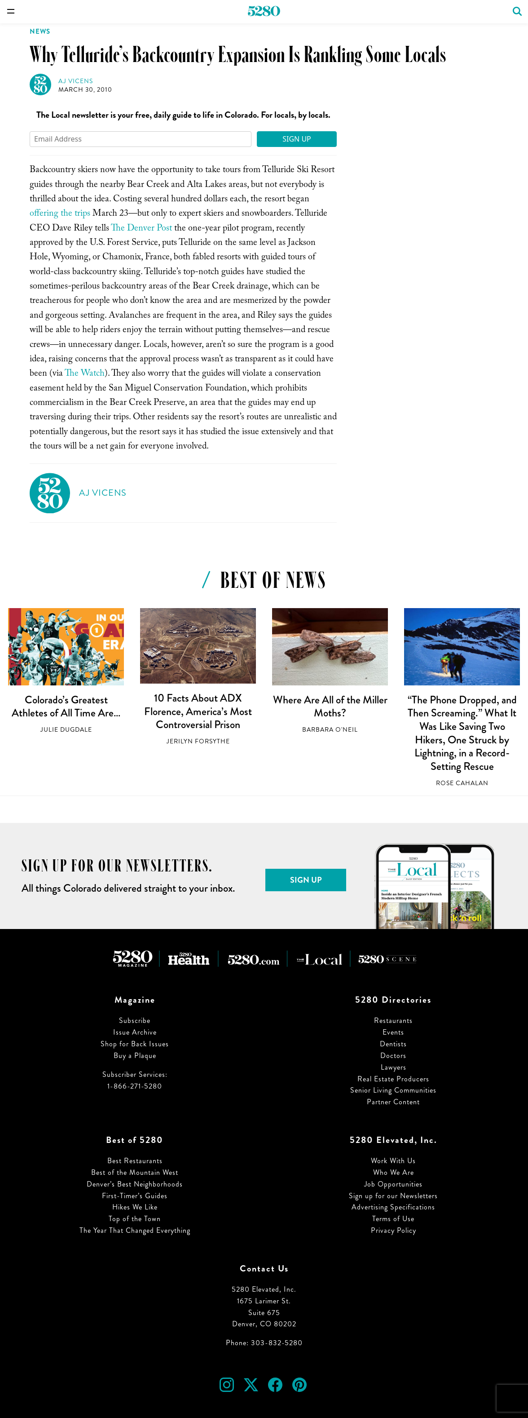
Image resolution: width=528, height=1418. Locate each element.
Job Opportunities (393, 1184)
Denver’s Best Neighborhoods (135, 1184)
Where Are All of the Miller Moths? (330, 706)
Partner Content (393, 1102)
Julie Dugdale (66, 729)
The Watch (85, 374)
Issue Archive (135, 1032)
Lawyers (393, 1067)
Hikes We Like (135, 1207)
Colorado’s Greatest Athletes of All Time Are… (66, 706)
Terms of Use (393, 1219)
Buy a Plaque (135, 1055)
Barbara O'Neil (330, 729)
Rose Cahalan (462, 783)
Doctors (393, 1055)
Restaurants (393, 1020)
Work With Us (393, 1161)
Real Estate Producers (393, 1079)
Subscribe (134, 1020)
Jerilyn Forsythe (198, 741)
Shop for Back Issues (135, 1044)
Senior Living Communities (393, 1090)
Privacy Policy (393, 1230)
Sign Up (296, 139)
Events (393, 1032)
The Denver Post (141, 229)
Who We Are (393, 1172)
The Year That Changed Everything (134, 1230)
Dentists (393, 1044)
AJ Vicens (75, 81)
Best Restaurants (135, 1161)
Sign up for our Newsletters (393, 1196)
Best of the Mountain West (134, 1172)
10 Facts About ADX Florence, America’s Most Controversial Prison (198, 711)
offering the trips (60, 214)
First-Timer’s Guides (134, 1196)
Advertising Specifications (393, 1207)
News (40, 31)
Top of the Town (135, 1219)
